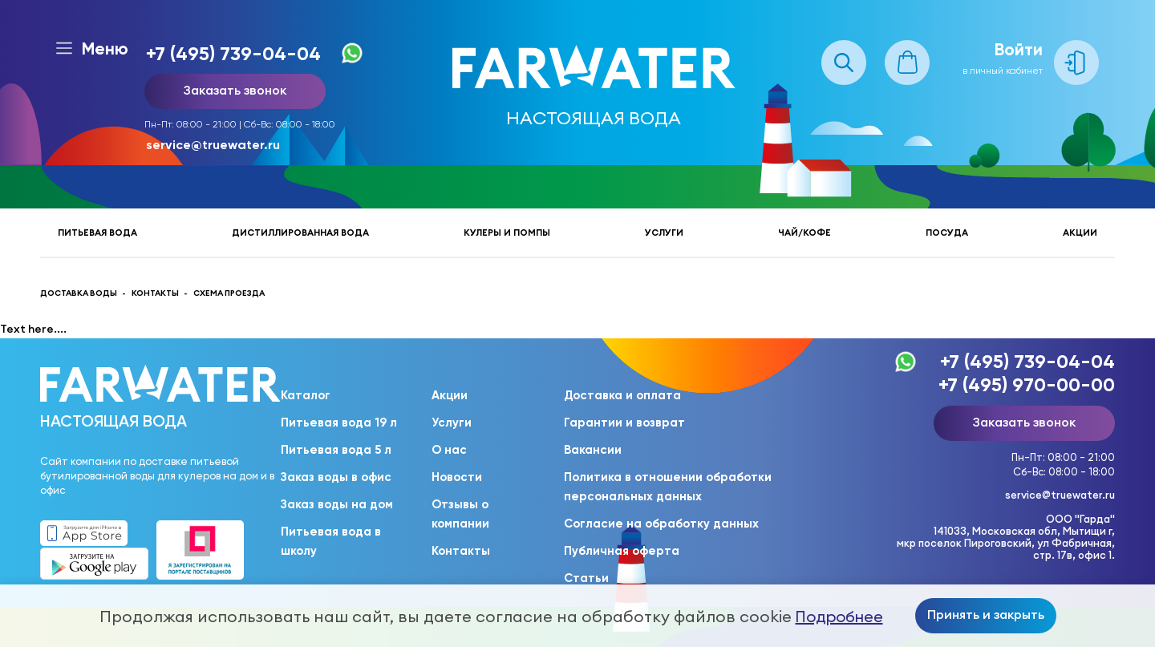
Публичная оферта (621, 551)
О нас (449, 450)
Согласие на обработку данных (661, 523)
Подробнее (839, 616)
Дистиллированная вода (300, 232)
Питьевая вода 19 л (339, 422)
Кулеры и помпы (507, 232)
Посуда (947, 232)
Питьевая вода (97, 232)
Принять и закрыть (985, 614)
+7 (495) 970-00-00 (1026, 384)
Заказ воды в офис (336, 477)
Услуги (664, 232)
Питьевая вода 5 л (336, 450)
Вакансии (593, 450)
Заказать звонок (235, 90)
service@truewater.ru (213, 144)
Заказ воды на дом (337, 504)
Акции (1080, 232)
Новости (457, 477)
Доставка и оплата (622, 395)
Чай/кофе (804, 232)
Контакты (461, 551)
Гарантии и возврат (624, 422)
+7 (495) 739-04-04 (233, 53)
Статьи (586, 578)
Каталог (305, 395)
